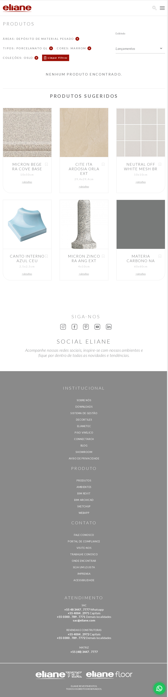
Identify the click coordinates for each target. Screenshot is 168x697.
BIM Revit (84, 493)
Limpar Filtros (58, 57)
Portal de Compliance (84, 541)
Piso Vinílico (84, 432)
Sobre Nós (84, 400)
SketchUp (84, 506)
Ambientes (84, 487)
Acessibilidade (84, 580)
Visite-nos (84, 547)
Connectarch (84, 439)
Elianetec (84, 426)
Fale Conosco (84, 534)
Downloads (84, 406)
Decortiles (84, 419)
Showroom (84, 452)
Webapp (84, 512)
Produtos (84, 480)
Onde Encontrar (84, 560)
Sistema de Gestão (83, 413)
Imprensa (83, 573)
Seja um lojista (84, 567)
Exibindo (120, 33)
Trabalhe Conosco (84, 554)
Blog (84, 445)
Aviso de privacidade (84, 458)
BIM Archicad (84, 499)
